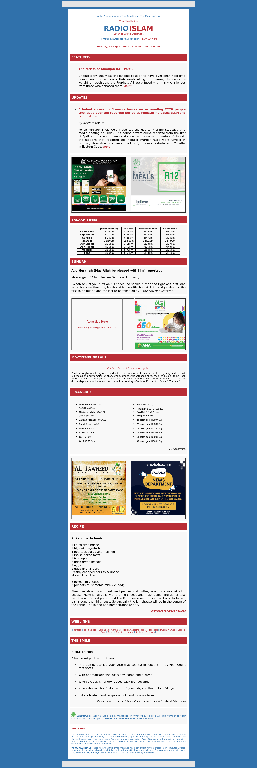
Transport (153, 630)
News (111, 632)
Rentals (77, 630)
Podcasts (150, 632)
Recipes (139, 632)
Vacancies (104, 630)
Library (129, 632)
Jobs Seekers (90, 630)
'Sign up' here (149, 38)
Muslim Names (168, 630)
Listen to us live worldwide (128, 33)
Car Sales (116, 630)
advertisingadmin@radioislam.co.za (97, 327)
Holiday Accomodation (134, 630)
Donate (120, 632)
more (106, 146)
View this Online (128, 21)
